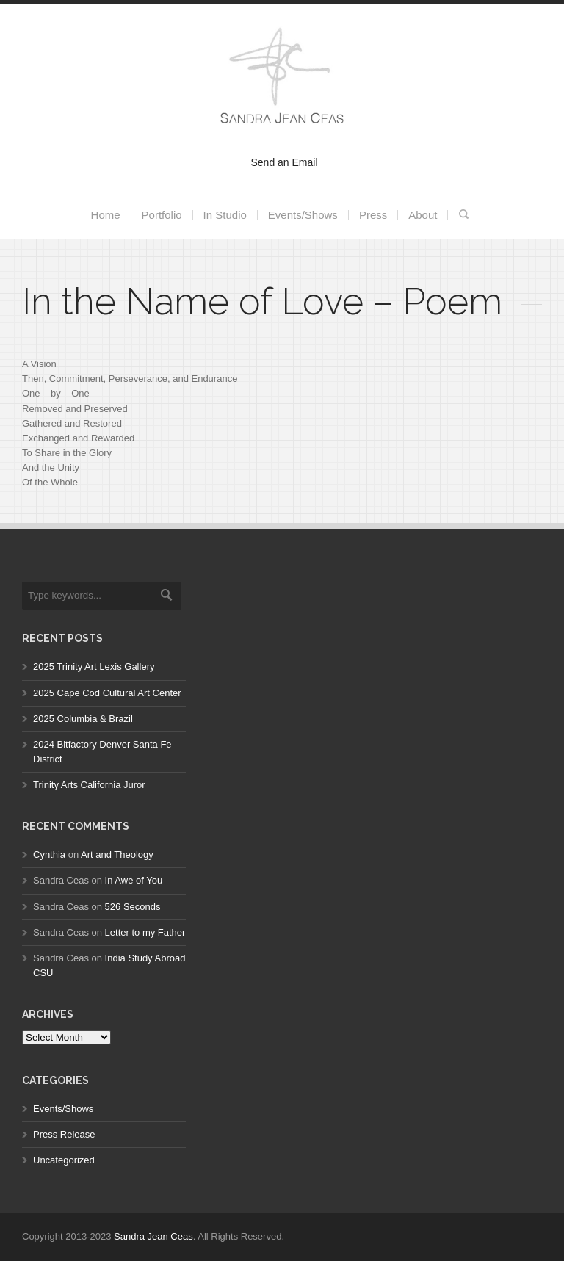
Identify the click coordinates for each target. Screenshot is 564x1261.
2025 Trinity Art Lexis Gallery (93, 666)
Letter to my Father (145, 932)
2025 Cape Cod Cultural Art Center (107, 692)
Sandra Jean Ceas (153, 1236)
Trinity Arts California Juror (89, 784)
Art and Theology (117, 854)
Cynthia (49, 854)
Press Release (64, 1134)
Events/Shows (63, 1108)
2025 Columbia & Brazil (83, 718)
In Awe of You (134, 880)
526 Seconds (133, 906)
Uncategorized (64, 1160)
